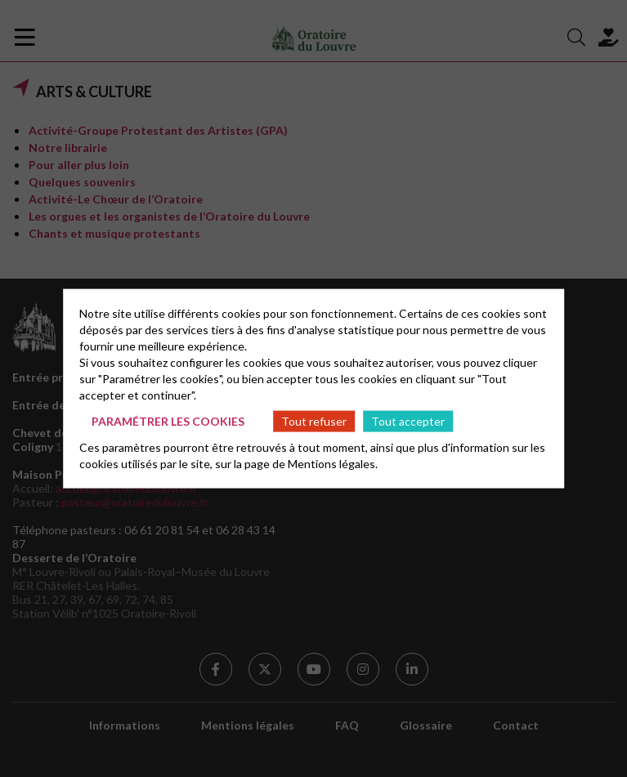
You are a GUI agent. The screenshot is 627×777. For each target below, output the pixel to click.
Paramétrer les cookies (168, 420)
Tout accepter (408, 420)
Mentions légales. (333, 464)
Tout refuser (314, 420)
